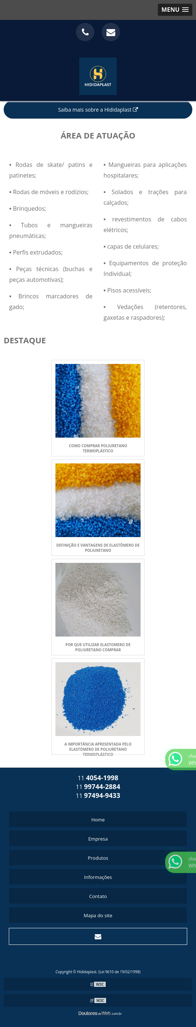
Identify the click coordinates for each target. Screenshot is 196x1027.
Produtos (98, 858)
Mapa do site (98, 915)
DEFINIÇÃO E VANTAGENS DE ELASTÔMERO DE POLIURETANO (98, 548)
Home (98, 819)
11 (98, 778)
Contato (98, 896)
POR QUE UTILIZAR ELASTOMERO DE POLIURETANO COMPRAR (97, 647)
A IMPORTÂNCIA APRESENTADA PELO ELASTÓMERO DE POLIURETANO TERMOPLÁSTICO (98, 749)
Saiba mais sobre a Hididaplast (98, 109)
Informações (98, 877)
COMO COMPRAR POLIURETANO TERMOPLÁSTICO (98, 448)
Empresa (98, 838)
